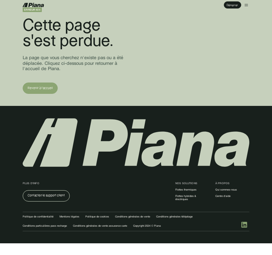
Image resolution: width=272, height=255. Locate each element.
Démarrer (232, 5)
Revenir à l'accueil (40, 88)
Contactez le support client (46, 195)
